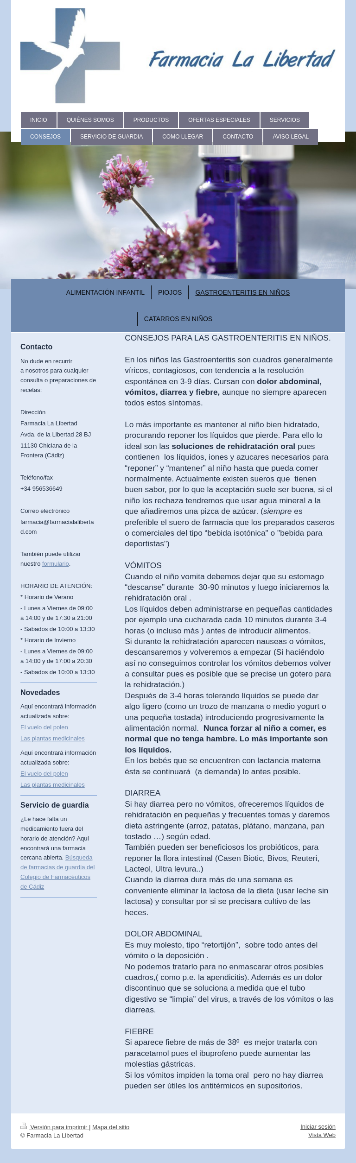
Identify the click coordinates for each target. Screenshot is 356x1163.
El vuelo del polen (44, 727)
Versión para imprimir (54, 1127)
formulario (55, 563)
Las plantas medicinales (52, 738)
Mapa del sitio (110, 1127)
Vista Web (322, 1134)
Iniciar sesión (318, 1126)
